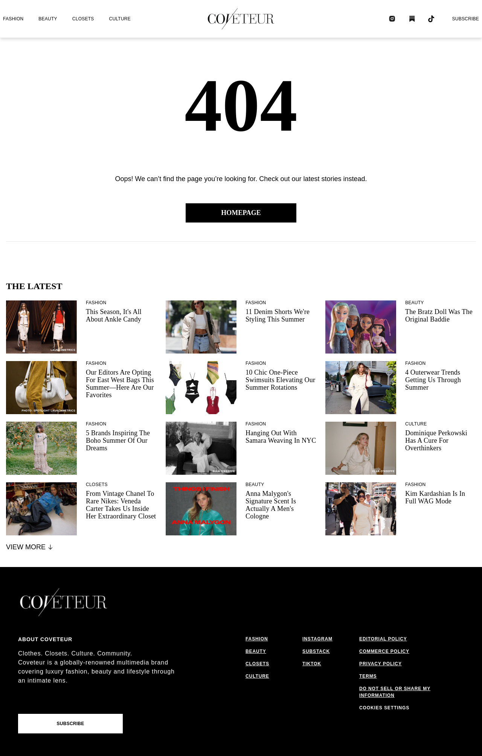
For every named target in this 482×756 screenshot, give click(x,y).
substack (316, 651)
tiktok (311, 663)
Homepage (241, 212)
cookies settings (384, 707)
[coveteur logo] (241, 19)
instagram (317, 639)
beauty (47, 18)
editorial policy (383, 639)
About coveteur (45, 639)
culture (120, 18)
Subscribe (465, 18)
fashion (13, 18)
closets (83, 18)
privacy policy (380, 663)
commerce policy (384, 651)
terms (368, 676)
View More (30, 547)
